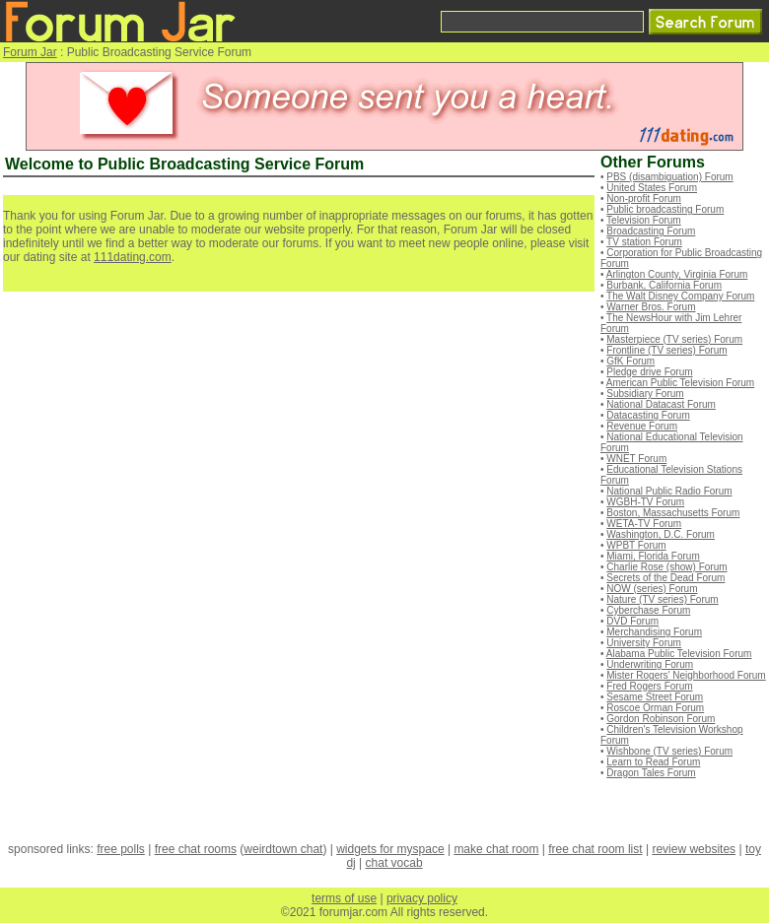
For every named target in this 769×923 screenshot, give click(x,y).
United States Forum (651, 187)
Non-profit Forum (643, 198)
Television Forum (643, 220)
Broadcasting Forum (650, 231)
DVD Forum (632, 621)
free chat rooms (196, 849)
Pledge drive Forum (649, 371)
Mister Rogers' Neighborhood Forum (685, 675)
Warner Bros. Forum (650, 306)
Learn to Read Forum (653, 762)
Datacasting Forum (647, 415)
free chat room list (595, 849)
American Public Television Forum (680, 382)
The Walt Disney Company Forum (680, 296)
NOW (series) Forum (651, 588)
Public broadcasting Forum (665, 209)
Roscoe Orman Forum (655, 707)
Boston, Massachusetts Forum (672, 512)
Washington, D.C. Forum (660, 534)
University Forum (643, 642)
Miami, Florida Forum (652, 556)
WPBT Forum (635, 545)
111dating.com (133, 257)
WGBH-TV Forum (645, 501)
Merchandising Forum (654, 631)
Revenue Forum (641, 426)
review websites (693, 849)
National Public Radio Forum (669, 491)
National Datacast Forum (661, 404)
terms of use (344, 898)
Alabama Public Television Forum (679, 653)
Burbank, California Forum (664, 285)
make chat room (496, 849)
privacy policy (421, 898)
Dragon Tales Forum (650, 772)
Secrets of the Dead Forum (665, 577)
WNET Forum (636, 458)
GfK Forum (630, 361)
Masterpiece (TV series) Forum (674, 339)
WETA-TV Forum (643, 523)
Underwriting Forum (649, 664)
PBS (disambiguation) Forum (669, 176)
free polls (121, 849)
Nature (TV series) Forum (662, 599)
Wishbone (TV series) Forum (669, 751)
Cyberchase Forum (648, 610)
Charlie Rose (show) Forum (666, 566)
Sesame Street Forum (654, 697)
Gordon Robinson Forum (660, 718)
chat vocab (394, 863)
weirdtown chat (283, 849)
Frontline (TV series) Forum (666, 350)
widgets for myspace (390, 849)
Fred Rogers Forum (649, 686)
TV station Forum (644, 241)
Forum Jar (30, 52)
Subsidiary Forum (644, 393)
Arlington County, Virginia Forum (677, 274)
